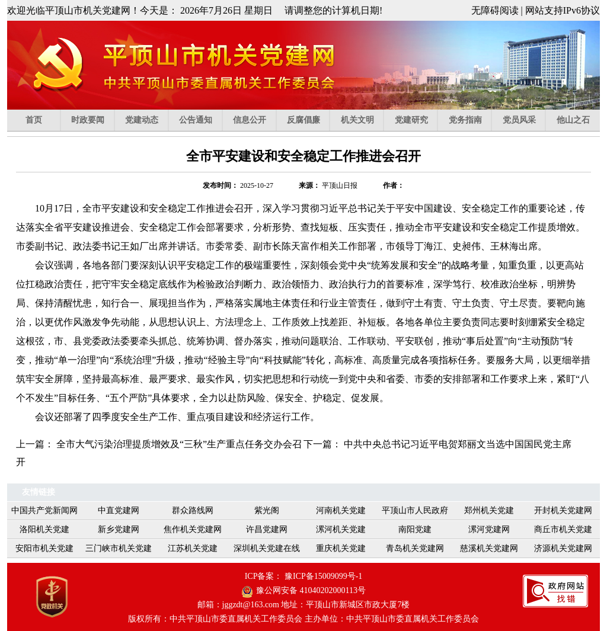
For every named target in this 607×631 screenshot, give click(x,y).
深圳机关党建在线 (267, 548)
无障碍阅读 (495, 10)
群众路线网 (192, 510)
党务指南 (470, 120)
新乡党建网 (118, 529)
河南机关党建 (341, 510)
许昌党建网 (266, 529)
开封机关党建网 (563, 510)
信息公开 (254, 120)
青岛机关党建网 (415, 548)
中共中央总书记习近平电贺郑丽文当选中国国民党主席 (457, 444)
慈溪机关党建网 (489, 548)
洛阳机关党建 (44, 529)
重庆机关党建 (341, 548)
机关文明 (362, 120)
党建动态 (146, 120)
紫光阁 (266, 510)
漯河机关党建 (341, 529)
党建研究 (416, 120)
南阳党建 (415, 529)
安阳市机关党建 (44, 548)
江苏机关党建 (193, 548)
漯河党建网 (489, 529)
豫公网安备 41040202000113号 (311, 590)
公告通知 (200, 120)
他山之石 (573, 120)
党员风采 (524, 120)
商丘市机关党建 (563, 529)
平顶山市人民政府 (415, 510)
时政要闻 (92, 120)
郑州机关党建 (489, 510)
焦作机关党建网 (193, 529)
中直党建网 (118, 510)
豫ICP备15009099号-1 (323, 576)
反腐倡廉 (308, 120)
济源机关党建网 (563, 548)
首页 (42, 120)
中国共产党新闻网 (44, 510)
